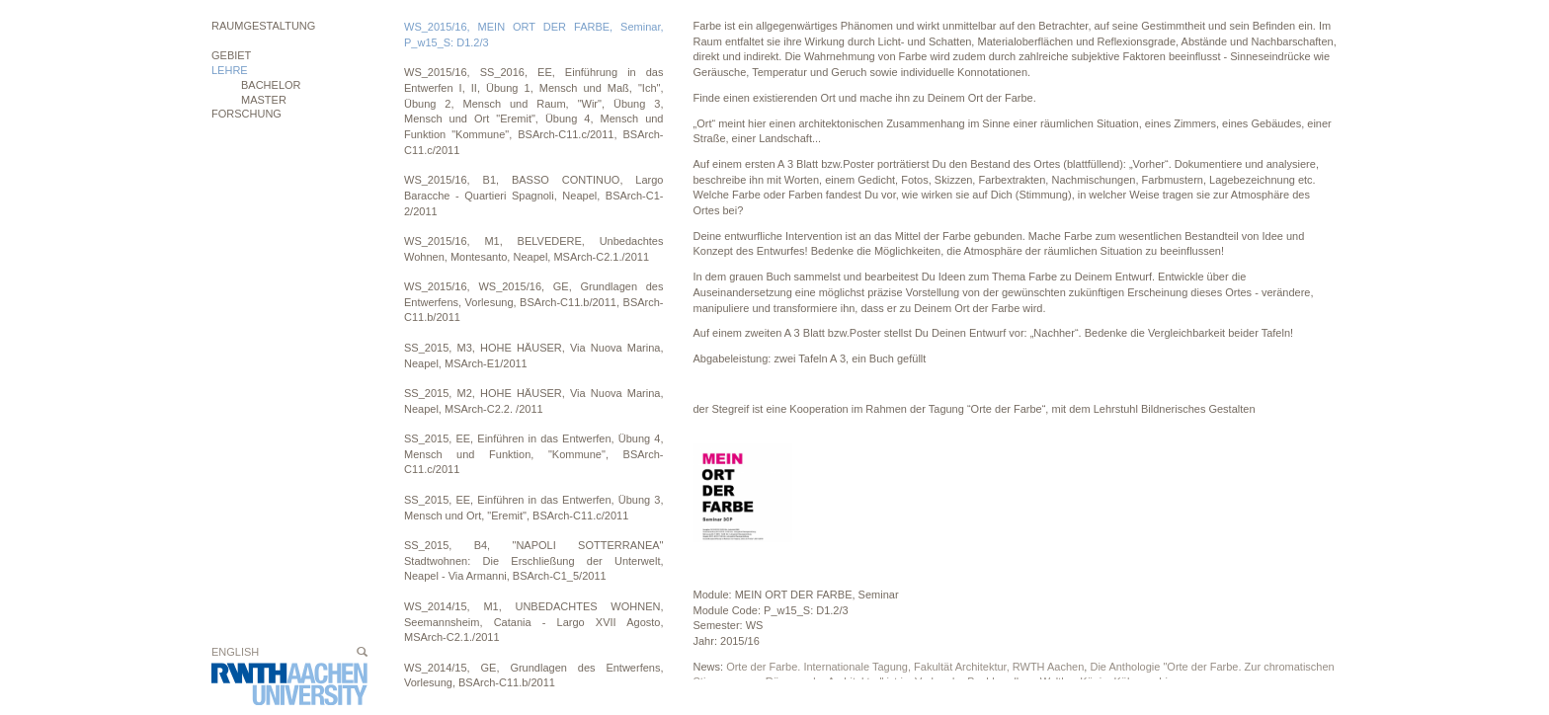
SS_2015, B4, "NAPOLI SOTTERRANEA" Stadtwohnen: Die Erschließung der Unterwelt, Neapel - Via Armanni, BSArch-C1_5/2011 (534, 560)
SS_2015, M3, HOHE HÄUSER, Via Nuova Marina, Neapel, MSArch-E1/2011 (534, 355)
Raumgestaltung (263, 26)
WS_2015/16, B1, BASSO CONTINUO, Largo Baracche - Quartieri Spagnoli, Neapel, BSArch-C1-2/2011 (534, 195)
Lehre (229, 70)
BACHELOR (271, 85)
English (235, 652)
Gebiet (231, 55)
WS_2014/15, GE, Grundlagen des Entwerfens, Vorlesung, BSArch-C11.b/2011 (534, 675)
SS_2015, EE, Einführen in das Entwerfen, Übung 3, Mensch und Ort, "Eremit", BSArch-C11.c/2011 (534, 507)
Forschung (246, 113)
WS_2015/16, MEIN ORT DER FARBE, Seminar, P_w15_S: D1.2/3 (534, 34)
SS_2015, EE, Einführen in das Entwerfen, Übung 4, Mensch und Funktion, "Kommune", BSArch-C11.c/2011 (534, 454)
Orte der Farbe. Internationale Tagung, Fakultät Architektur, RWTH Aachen (905, 667)
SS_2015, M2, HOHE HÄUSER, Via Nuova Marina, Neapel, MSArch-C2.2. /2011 (534, 401)
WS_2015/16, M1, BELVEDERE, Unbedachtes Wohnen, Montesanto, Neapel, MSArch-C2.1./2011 (534, 249)
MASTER (263, 100)
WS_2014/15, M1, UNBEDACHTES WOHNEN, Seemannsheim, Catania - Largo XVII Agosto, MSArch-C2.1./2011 (534, 621)
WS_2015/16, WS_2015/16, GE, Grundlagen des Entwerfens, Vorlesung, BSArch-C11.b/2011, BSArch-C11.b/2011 (534, 301)
